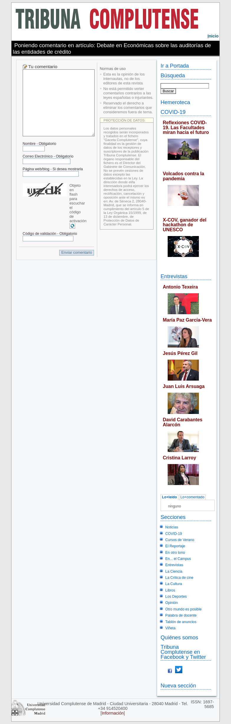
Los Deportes (176, 596)
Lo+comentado (192, 497)
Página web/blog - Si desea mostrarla (53, 169)
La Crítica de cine (179, 578)
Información (113, 713)
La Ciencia (173, 571)
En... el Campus (178, 559)
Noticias (171, 527)
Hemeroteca (175, 102)
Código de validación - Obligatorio (50, 234)
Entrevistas (174, 276)
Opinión (171, 603)
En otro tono (175, 553)
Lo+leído (169, 497)
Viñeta (170, 628)
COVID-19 (173, 112)
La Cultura (173, 584)
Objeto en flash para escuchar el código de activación (78, 203)
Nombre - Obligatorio (39, 144)
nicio (213, 36)
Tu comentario (42, 66)
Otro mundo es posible (183, 609)
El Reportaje (175, 546)
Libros (170, 590)
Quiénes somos (179, 637)
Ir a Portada (175, 66)
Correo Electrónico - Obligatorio (48, 156)
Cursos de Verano (179, 540)
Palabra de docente (181, 615)
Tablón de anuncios (180, 622)
